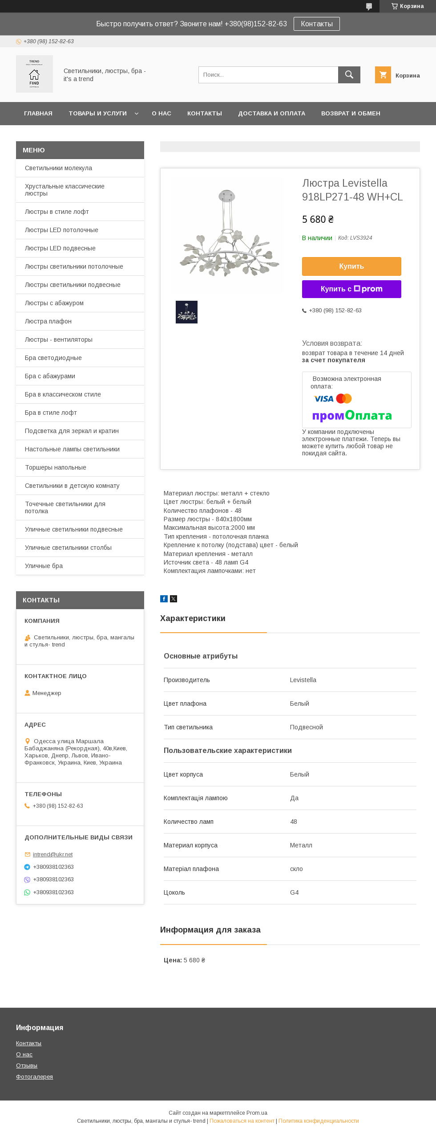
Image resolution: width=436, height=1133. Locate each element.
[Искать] (349, 74)
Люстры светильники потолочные (74, 266)
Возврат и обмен (350, 113)
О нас (161, 113)
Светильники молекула (58, 168)
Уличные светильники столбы (68, 547)
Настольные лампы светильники (72, 449)
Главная (38, 113)
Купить (351, 266)
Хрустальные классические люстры (65, 190)
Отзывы (26, 1065)
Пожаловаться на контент (242, 1121)
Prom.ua (256, 1113)
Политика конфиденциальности (319, 1121)
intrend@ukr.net (53, 854)
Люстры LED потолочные (61, 229)
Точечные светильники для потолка (65, 507)
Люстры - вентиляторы (59, 339)
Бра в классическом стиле (63, 394)
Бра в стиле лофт (51, 412)
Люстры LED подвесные (60, 248)
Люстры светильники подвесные (73, 284)
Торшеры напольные (55, 467)
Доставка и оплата (271, 113)
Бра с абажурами (50, 376)
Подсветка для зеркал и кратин (72, 430)
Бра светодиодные (53, 357)
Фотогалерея (34, 1076)
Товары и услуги (98, 113)
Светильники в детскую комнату (72, 485)
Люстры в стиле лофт (57, 211)
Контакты (317, 24)
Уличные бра (44, 565)
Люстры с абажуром (54, 303)
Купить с (352, 289)
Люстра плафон (48, 321)
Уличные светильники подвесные (74, 529)
